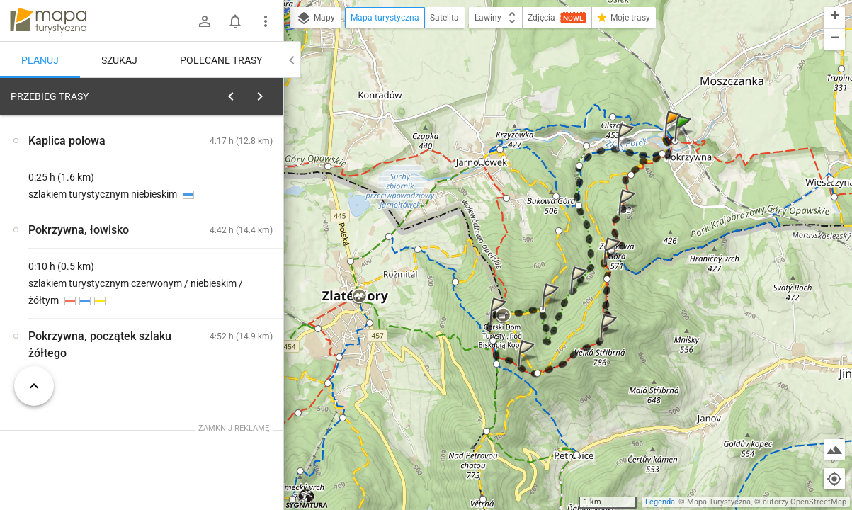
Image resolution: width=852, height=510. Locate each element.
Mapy (315, 18)
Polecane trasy (221, 60)
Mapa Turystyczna (719, 501)
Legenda (660, 501)
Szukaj (119, 60)
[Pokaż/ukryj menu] (265, 21)
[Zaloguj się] (204, 21)
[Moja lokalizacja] (834, 478)
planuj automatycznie (227, 195)
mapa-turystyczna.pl (48, 20)
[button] (685, 142)
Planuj (40, 60)
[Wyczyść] (267, 92)
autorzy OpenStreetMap (804, 501)
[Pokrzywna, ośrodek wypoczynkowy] (85, 314)
